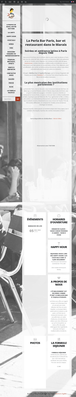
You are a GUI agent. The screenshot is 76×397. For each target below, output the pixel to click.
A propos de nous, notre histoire (11, 27)
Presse (11, 83)
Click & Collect (57, 118)
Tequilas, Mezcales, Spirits (11, 61)
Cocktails (11, 40)
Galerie (11, 79)
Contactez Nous (11, 74)
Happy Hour (11, 36)
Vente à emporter (11, 68)
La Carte (11, 32)
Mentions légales (61, 394)
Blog (11, 87)
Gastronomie (28, 63)
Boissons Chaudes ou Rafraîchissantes (11, 54)
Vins (11, 48)
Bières (11, 44)
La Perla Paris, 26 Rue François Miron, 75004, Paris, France (41, 5)
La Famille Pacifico (11, 92)
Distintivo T (40, 75)
